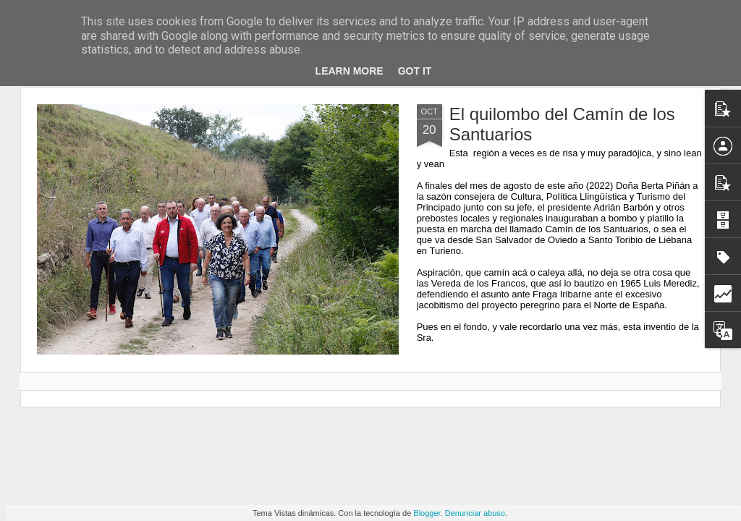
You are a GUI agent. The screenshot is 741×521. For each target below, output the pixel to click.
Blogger (426, 513)
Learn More (350, 71)
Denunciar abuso (475, 513)
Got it (415, 71)
